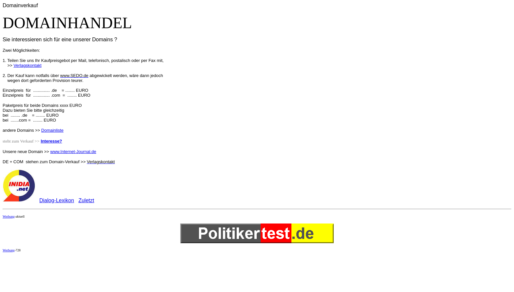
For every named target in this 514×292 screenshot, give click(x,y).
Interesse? (51, 141)
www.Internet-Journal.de (73, 151)
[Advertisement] (122, 272)
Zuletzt (86, 200)
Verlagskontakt (27, 65)
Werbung (8, 216)
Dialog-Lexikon (56, 200)
